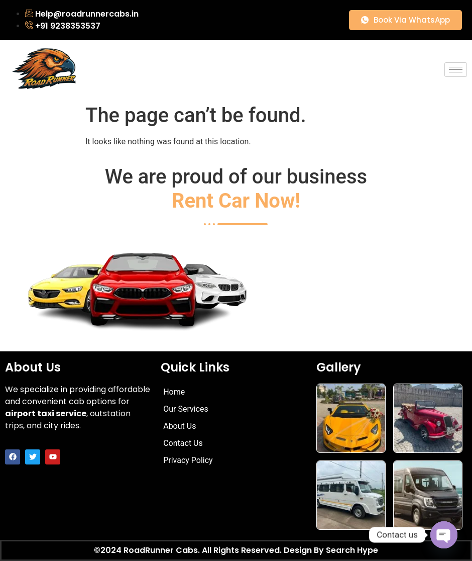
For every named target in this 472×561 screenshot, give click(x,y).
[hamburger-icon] (455, 69)
